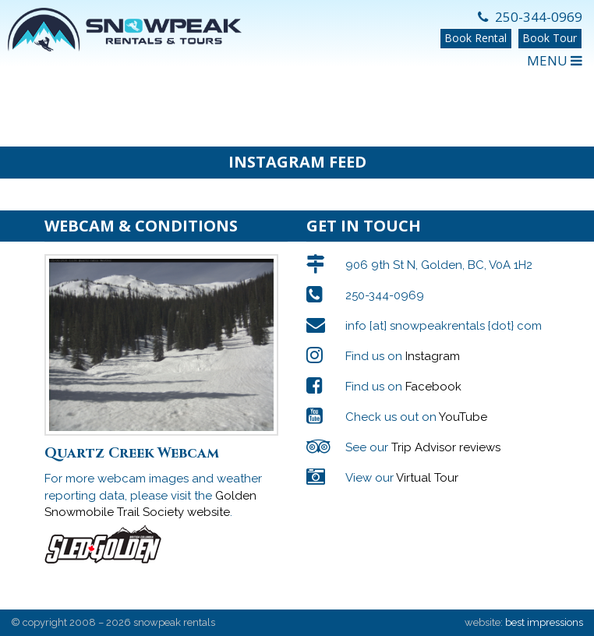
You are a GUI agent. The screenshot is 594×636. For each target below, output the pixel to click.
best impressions (544, 622)
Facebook (433, 387)
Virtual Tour (427, 478)
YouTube (463, 417)
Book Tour (549, 37)
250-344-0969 (530, 17)
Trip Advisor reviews (445, 447)
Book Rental (475, 37)
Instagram (432, 356)
